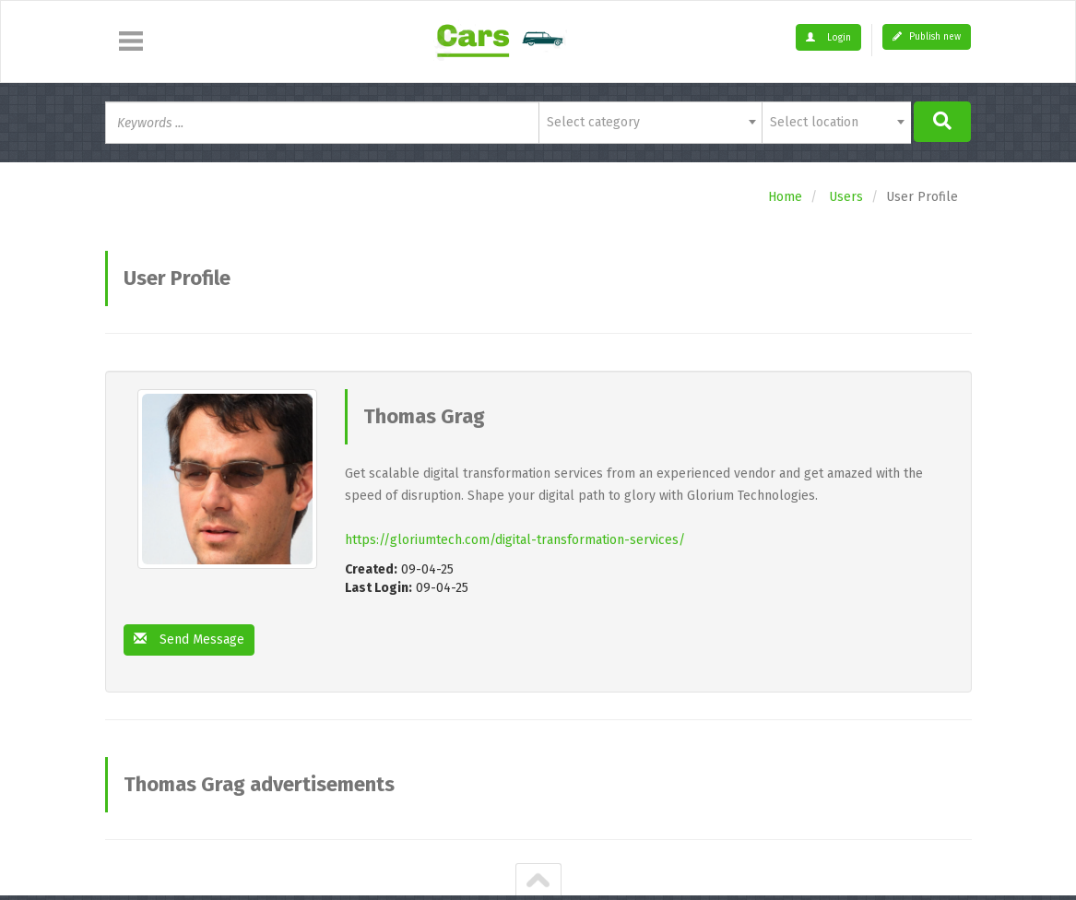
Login (828, 37)
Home (785, 197)
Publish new (927, 36)
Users (846, 197)
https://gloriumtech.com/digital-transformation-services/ (515, 540)
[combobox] (650, 122)
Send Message (189, 639)
